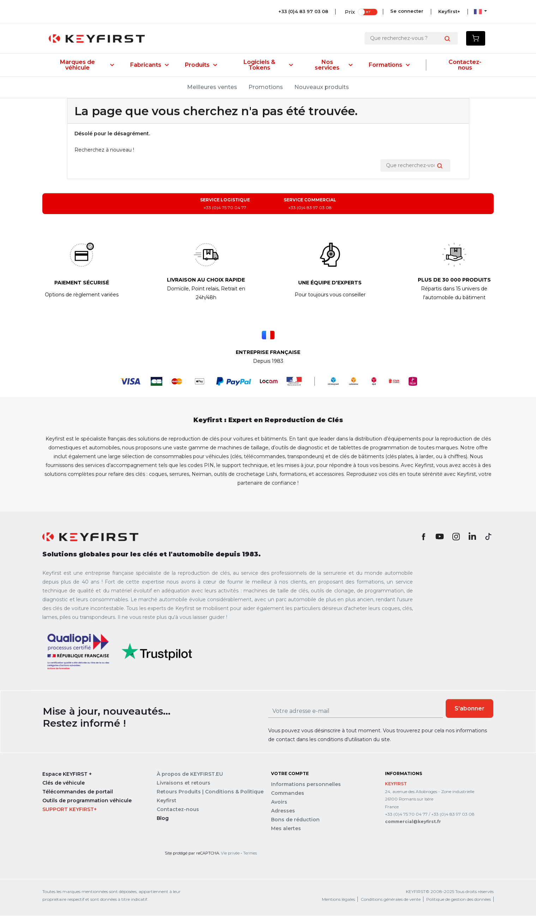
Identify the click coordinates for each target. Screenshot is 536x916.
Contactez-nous (464, 65)
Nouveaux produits (321, 87)
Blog (163, 818)
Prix (348, 11)
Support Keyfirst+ (69, 809)
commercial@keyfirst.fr (413, 822)
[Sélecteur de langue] (481, 11)
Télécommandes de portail (77, 792)
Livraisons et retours (183, 783)
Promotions (265, 87)
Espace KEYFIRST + (67, 774)
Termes (250, 853)
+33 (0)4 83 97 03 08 (302, 11)
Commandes (287, 793)
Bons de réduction (295, 820)
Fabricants (149, 65)
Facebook (423, 536)
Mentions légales (338, 899)
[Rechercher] (405, 38)
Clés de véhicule (63, 783)
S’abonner (469, 708)
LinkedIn (472, 536)
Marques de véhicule (87, 65)
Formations (389, 65)
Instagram (456, 536)
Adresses (283, 811)
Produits (201, 65)
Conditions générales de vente (391, 899)
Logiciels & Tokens (268, 65)
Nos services (334, 65)
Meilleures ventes (212, 87)
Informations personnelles (306, 784)
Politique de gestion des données (458, 899)
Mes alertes (286, 829)
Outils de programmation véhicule (87, 801)
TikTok (488, 536)
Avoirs (279, 802)
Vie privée (230, 853)
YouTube (439, 536)
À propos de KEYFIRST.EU (190, 774)
